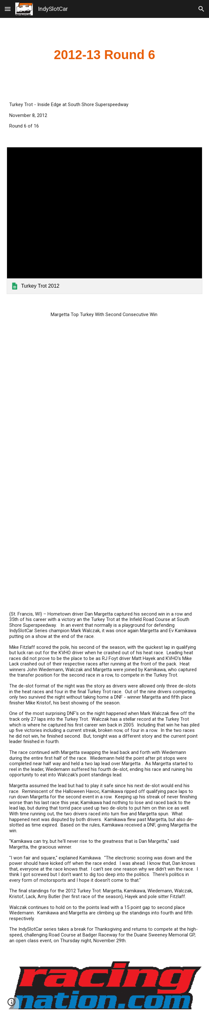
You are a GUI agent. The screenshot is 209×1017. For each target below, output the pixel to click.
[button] (7, 9)
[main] (104, 54)
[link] (104, 220)
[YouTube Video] (104, 536)
